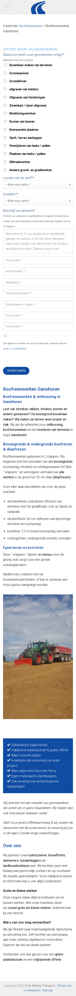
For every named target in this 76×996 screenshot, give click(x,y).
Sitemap (47, 990)
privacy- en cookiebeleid (14, 348)
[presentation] (34, 359)
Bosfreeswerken (31, 26)
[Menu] (6, 7)
